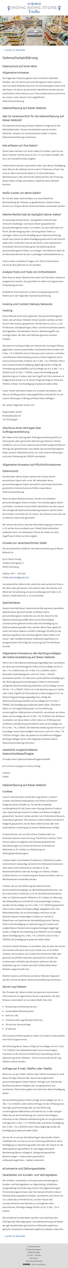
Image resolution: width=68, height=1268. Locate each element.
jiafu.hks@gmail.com (19, 577)
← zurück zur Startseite (13, 49)
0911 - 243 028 (35, 1255)
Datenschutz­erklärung (34, 1261)
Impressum (33, 1258)
